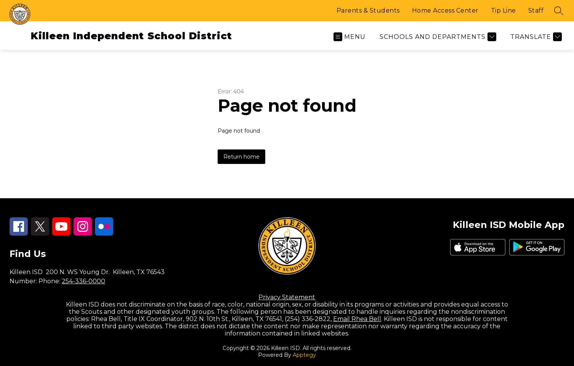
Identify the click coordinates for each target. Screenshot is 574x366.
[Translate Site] (535, 37)
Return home (241, 156)
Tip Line (503, 10)
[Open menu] (349, 37)
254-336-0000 (83, 281)
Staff (536, 10)
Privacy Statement (286, 297)
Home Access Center (445, 10)
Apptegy (304, 355)
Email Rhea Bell (357, 319)
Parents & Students (368, 10)
